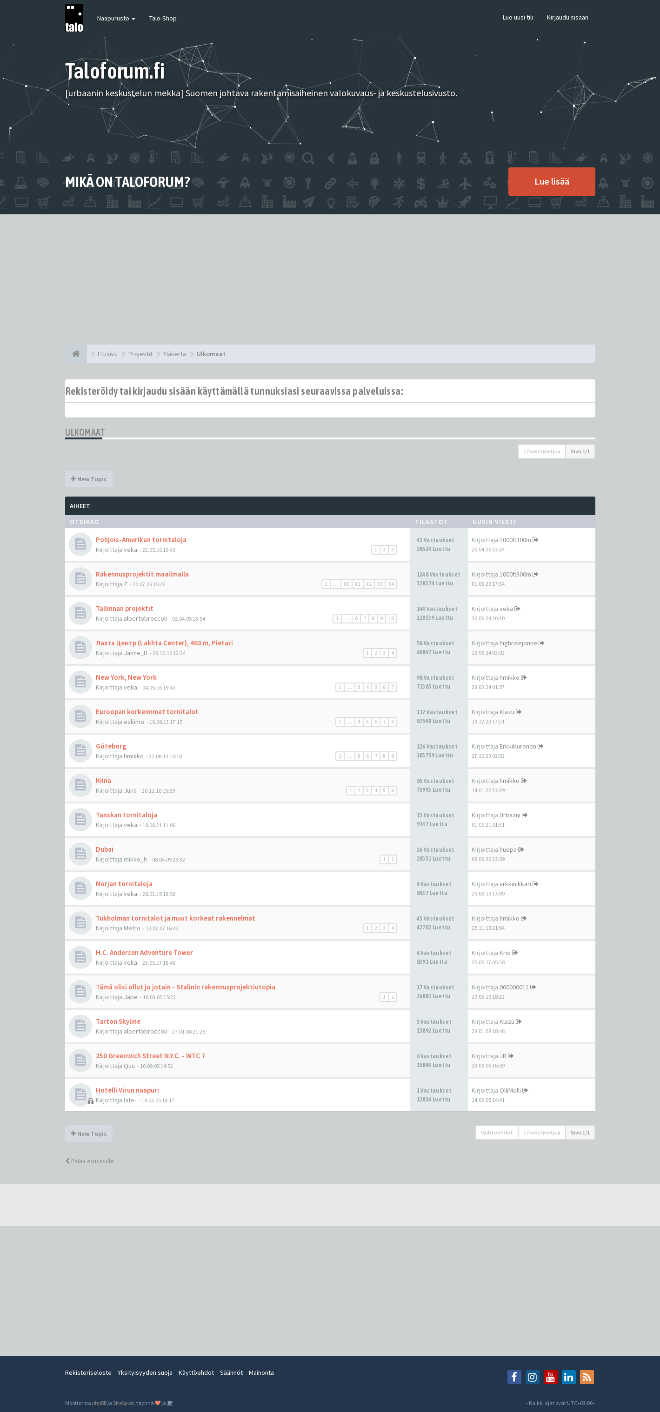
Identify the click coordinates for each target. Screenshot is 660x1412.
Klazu (507, 712)
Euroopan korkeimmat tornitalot (147, 711)
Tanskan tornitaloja (126, 814)
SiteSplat (123, 1402)
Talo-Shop (163, 18)
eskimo (134, 721)
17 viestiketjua (541, 451)
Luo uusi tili (518, 17)
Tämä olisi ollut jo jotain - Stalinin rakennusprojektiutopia (185, 986)
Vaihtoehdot (497, 1132)
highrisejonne (518, 643)
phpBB (99, 1402)
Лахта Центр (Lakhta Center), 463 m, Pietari (164, 642)
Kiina (103, 780)
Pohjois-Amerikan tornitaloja (141, 539)
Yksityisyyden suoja (145, 1372)
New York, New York (126, 677)
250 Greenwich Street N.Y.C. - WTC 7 (150, 1055)
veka (130, 549)
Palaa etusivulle (89, 1161)
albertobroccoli (145, 618)
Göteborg (111, 746)
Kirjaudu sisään (567, 17)
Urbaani (510, 815)
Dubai (104, 849)
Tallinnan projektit (124, 608)
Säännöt (231, 1372)
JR (503, 1056)
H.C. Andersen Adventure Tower (144, 952)
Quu (129, 1065)
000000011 (514, 987)
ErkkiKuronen (518, 746)
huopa (508, 849)
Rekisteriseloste (88, 1372)
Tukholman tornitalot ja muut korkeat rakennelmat (175, 918)
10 (391, 618)
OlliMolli (510, 1090)
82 (369, 584)
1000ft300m (515, 540)
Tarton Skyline (118, 1021)
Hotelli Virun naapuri (127, 1090)
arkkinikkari (515, 884)
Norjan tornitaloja (124, 883)
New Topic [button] (89, 479)
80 (346, 584)
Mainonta (261, 1372)
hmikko (510, 677)
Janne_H (135, 653)
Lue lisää (551, 181)
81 (357, 584)
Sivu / (580, 451)
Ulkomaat (85, 432)
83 (380, 584)
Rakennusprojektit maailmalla (142, 574)
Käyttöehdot (196, 1372)
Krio (505, 952)
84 (391, 584)
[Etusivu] (76, 354)
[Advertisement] (330, 279)
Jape (131, 997)
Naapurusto (116, 18)
